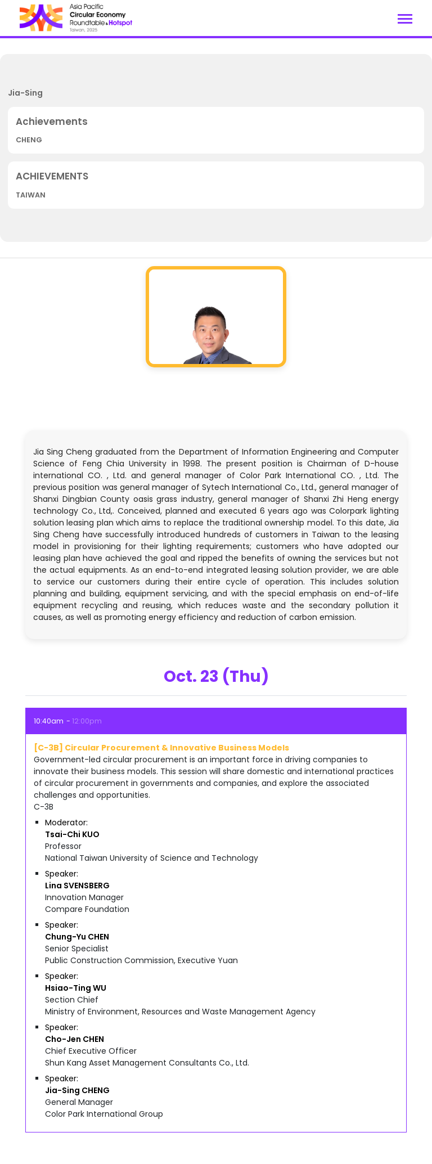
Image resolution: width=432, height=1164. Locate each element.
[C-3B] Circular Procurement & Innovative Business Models (161, 747)
